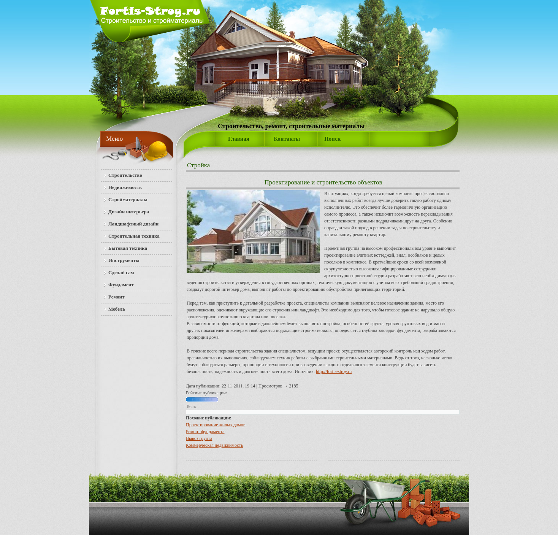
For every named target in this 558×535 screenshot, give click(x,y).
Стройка (198, 165)
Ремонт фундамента (205, 431)
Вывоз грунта (199, 438)
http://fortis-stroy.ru (334, 371)
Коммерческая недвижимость (214, 445)
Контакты (287, 139)
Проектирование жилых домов (215, 424)
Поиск (332, 139)
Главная (238, 139)
